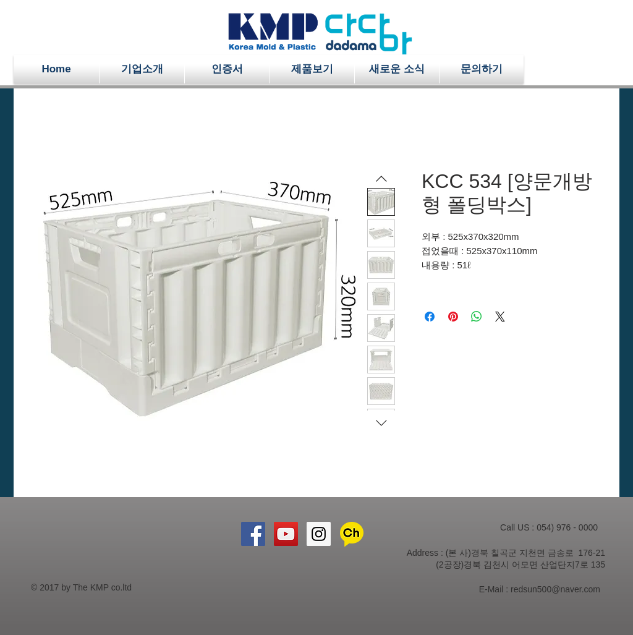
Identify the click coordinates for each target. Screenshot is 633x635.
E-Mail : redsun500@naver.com (539, 589)
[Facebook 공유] (429, 316)
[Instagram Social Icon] (319, 534)
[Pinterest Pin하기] (453, 316)
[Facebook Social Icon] (253, 534)
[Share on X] (500, 316)
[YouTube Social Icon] (286, 534)
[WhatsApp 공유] (476, 316)
